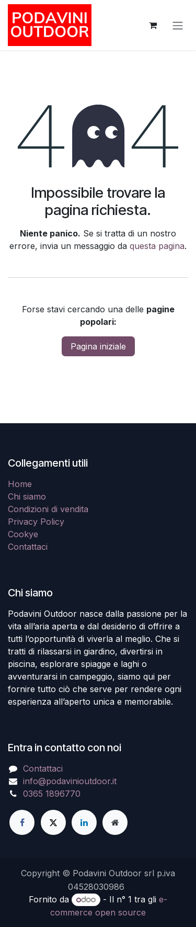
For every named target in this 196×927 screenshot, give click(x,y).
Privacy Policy (36, 521)
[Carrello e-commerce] (152, 25)
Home (20, 484)
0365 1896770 (51, 793)
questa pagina (157, 246)
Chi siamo (27, 496)
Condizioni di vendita (48, 509)
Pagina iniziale (98, 346)
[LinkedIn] (84, 822)
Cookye (23, 534)
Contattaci (28, 546)
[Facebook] (21, 822)
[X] (53, 822)
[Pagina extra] (115, 822)
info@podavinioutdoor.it (70, 781)
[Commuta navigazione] (177, 25)
